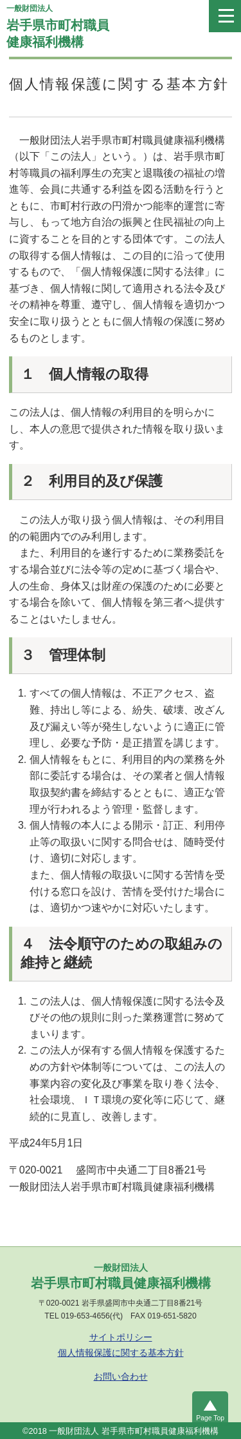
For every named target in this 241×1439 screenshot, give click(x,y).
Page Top (210, 1418)
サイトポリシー (120, 1337)
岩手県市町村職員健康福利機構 (108, 24)
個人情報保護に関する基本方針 (121, 1352)
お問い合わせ (121, 1376)
